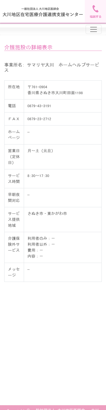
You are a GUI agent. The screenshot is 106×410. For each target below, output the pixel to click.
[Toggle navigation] (93, 29)
